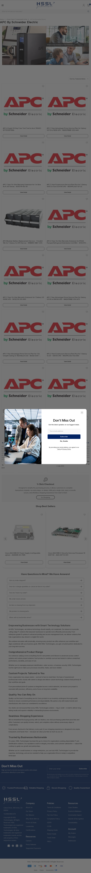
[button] (82, 412)
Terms (59, 449)
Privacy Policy (66, 449)
